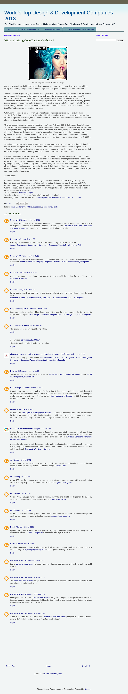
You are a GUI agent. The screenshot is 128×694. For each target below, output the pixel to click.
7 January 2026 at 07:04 (22, 510)
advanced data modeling (60, 516)
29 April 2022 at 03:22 (42, 429)
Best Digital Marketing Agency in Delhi (37, 413)
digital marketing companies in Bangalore (65, 374)
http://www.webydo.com (28, 193)
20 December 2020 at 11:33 (28, 371)
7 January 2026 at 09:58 (25, 544)
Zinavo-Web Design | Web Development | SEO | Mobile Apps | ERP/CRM (39, 354)
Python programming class (35, 550)
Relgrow (13, 371)
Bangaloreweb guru (18, 309)
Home (9, 29)
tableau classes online (25, 564)
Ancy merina (15, 325)
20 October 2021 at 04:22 (26, 409)
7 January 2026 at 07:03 (22, 493)
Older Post (86, 666)
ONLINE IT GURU (17, 561)
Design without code (50, 207)
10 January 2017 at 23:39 (37, 309)
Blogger (87, 689)
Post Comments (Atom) (53, 674)
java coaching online (65, 483)
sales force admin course (24, 581)
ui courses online (61, 466)
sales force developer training (55, 617)
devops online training (58, 499)
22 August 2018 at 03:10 (30, 340)
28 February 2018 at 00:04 (31, 325)
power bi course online (41, 598)
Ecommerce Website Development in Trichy (65, 245)
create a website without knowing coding (25, 207)
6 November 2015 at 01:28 (29, 256)
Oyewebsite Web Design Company (38, 449)
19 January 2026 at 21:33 (35, 613)
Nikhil (12, 527)
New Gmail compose (52, 29)
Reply (12, 232)
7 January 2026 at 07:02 (22, 460)
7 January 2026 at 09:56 (25, 527)
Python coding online (35, 533)
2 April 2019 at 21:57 (77, 354)
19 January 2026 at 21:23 (35, 577)
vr (11, 460)
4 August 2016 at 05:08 (27, 289)
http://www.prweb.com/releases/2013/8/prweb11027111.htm (58, 197)
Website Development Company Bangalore (71, 262)
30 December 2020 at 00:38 (32, 388)
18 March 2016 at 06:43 (28, 273)
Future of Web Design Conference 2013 (79, 29)
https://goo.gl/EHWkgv (18, 279)
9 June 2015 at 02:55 (27, 239)
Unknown (14, 220)
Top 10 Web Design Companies (28, 29)
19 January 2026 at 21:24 (35, 594)
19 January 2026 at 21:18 (35, 561)
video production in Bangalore (61, 396)
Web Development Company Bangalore (36, 262)
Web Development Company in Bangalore (57, 358)
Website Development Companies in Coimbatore (28, 245)
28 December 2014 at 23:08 (29, 220)
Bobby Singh (15, 388)
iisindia (13, 409)
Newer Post (10, 666)
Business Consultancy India (21, 429)
